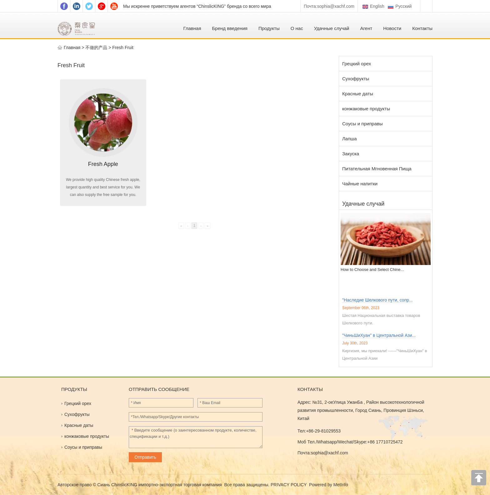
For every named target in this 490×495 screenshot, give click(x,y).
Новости (392, 28)
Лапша (349, 138)
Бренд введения (230, 28)
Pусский (400, 6)
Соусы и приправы (362, 123)
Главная (192, 28)
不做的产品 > (98, 47)
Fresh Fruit (122, 47)
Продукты (269, 28)
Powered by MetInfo (328, 484)
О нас (297, 28)
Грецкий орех (356, 63)
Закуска (350, 153)
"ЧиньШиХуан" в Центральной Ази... (379, 335)
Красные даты (357, 93)
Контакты (422, 28)
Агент (366, 28)
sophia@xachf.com (335, 6)
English (373, 6)
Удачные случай (331, 28)
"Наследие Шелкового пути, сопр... (377, 300)
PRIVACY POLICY (289, 484)
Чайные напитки (360, 183)
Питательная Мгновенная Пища (377, 168)
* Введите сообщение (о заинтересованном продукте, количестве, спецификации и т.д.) (195, 437)
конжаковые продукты (366, 108)
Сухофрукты (355, 78)
